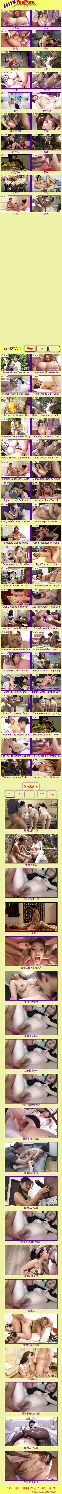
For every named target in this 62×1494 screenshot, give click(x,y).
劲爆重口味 (16, 122)
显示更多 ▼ (31, 786)
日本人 (16, 19)
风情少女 (16, 60)
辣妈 (16, 81)
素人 (46, 205)
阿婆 (46, 40)
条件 (17, 1488)
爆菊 (16, 40)
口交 (46, 19)
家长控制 (52, 1488)
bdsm (46, 143)
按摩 (16, 102)
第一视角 (46, 102)
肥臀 (46, 164)
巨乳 (46, 60)
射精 (46, 122)
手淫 (46, 184)
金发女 (16, 184)
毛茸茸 (46, 81)
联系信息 (9, 1488)
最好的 (30, 348)
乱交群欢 (16, 164)
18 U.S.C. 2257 (28, 1488)
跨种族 (16, 143)
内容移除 (41, 1488)
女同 (16, 205)
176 (42, 794)
